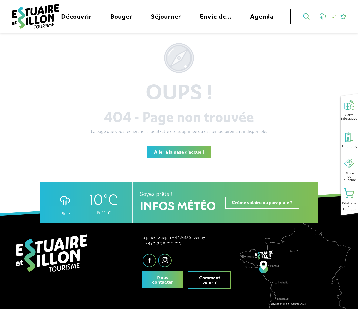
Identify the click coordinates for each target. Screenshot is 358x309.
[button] (306, 16)
